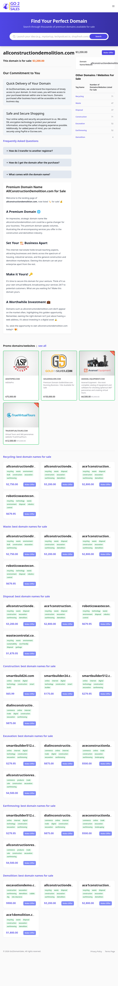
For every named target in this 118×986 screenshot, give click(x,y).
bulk (8, 475)
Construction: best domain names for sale (29, 666)
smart (32, 684)
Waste (78, 103)
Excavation (80, 123)
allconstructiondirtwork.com (28, 466)
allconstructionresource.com (28, 775)
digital (25, 681)
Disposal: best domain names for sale (26, 596)
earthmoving (12, 478)
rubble (32, 893)
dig (8, 897)
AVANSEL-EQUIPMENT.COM (93, 379)
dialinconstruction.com (24, 705)
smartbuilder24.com (59, 676)
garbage (19, 647)
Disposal (79, 110)
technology (20, 501)
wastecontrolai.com (21, 635)
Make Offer (108, 52)
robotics (31, 504)
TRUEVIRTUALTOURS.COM (16, 430)
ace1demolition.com (22, 914)
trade (9, 714)
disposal (64, 471)
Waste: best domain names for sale (25, 526)
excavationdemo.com (22, 885)
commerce (11, 710)
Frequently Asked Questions (20, 141)
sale (8, 783)
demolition (61, 478)
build (9, 687)
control (9, 507)
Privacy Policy (96, 951)
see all (42, 345)
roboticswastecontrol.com (26, 496)
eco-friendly (23, 644)
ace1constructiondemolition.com (69, 606)
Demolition (80, 137)
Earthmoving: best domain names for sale (29, 806)
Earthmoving (81, 130)
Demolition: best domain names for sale (28, 875)
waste (18, 471)
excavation (29, 475)
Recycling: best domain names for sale (27, 456)
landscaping (99, 757)
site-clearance (17, 897)
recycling (10, 471)
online (9, 681)
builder (47, 687)
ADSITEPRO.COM (12, 379)
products (20, 780)
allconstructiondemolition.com (38, 53)
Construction (81, 116)
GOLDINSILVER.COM (52, 379)
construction (17, 475)
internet (17, 681)
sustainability (12, 644)
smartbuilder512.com (98, 676)
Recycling (80, 96)
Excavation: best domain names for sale (28, 736)
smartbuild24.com (20, 676)
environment (28, 471)
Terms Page (110, 951)
